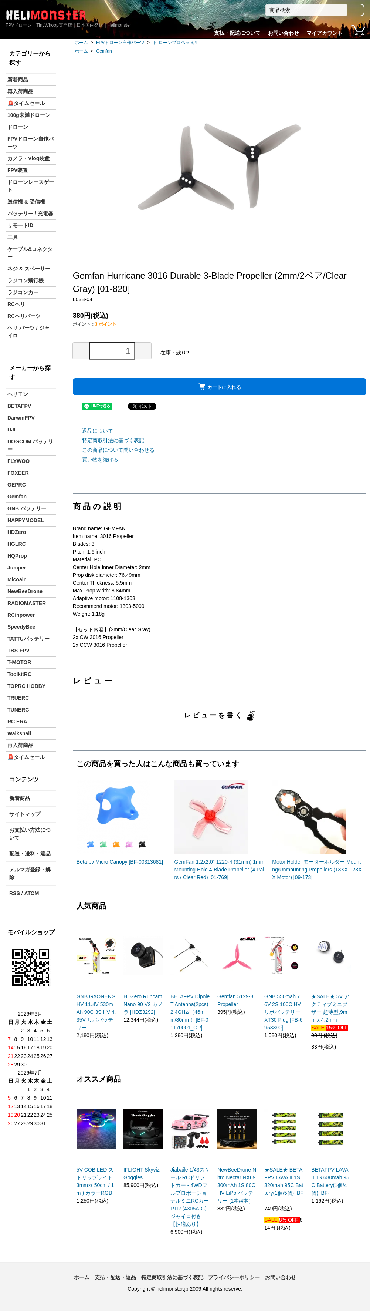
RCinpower (21, 615)
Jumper (16, 568)
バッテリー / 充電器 (30, 213)
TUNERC (18, 710)
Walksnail (19, 733)
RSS (14, 893)
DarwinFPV (21, 418)
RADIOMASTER (26, 603)
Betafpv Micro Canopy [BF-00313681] (120, 862)
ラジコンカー (22, 292)
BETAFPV (19, 406)
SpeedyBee (21, 627)
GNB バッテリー (26, 508)
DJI (11, 430)
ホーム (81, 42)
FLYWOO (18, 461)
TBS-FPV (18, 650)
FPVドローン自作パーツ (120, 42)
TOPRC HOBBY (26, 686)
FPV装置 (17, 170)
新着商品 (17, 80)
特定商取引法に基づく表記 (113, 440)
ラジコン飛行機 (25, 280)
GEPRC (16, 485)
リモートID (20, 225)
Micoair (16, 579)
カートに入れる (219, 386)
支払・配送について (237, 33)
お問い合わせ (283, 33)
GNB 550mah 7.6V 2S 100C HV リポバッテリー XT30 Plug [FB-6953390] (283, 1012)
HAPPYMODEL (25, 520)
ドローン (17, 127)
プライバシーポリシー (234, 1277)
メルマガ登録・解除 (30, 873)
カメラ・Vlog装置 (28, 158)
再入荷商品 (20, 91)
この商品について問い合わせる (118, 450)
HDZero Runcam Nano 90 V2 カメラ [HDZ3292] (143, 1004)
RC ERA (17, 722)
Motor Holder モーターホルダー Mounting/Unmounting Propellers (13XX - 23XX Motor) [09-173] (317, 869)
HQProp (17, 556)
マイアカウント (324, 33)
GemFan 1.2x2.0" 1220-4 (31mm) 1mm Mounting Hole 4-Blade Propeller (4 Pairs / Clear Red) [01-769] (219, 869)
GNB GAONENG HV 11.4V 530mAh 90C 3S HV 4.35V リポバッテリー (96, 1012)
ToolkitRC (19, 674)
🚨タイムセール (26, 103)
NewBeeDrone (25, 591)
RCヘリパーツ (24, 316)
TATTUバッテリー (28, 639)
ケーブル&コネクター (29, 253)
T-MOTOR (19, 662)
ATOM (31, 893)
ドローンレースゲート (30, 186)
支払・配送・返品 (115, 1277)
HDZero (16, 532)
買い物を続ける (100, 460)
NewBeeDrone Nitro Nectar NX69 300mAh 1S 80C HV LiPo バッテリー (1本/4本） (236, 1185)
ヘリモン (17, 394)
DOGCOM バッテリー (30, 445)
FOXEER (18, 473)
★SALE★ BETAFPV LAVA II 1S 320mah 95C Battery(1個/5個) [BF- (283, 1185)
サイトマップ (24, 814)
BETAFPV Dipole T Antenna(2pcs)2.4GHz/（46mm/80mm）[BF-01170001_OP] (190, 1012)
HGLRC (16, 544)
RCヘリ (16, 304)
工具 (12, 237)
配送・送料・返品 (30, 854)
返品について (97, 431)
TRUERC (18, 698)
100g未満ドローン (28, 115)
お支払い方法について (30, 834)
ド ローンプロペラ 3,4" (175, 42)
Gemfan (104, 51)
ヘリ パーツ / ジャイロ (28, 332)
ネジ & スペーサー (28, 269)
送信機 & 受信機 (26, 202)
